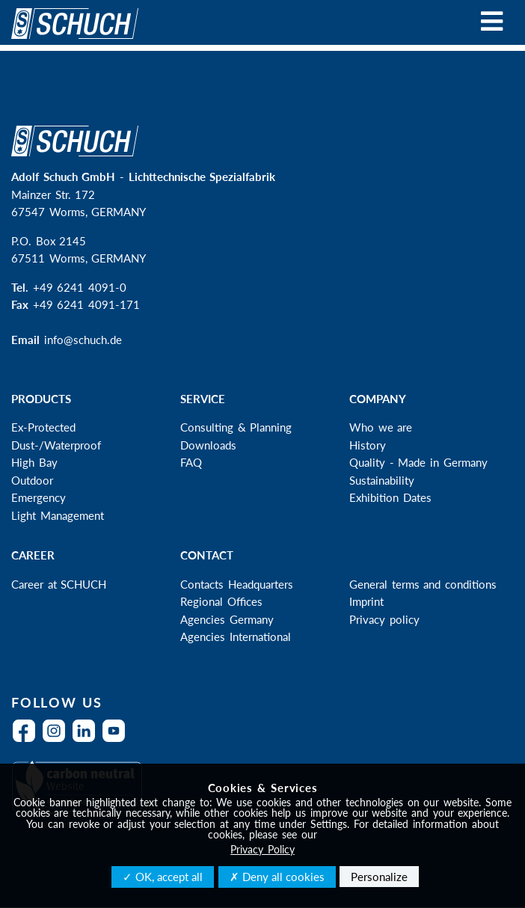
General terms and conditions (423, 584)
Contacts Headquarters (236, 584)
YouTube (117, 740)
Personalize (379, 876)
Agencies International (235, 636)
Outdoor (32, 480)
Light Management (57, 515)
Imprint (366, 601)
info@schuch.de (83, 339)
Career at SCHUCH (58, 584)
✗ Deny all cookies (277, 876)
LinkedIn (87, 740)
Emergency (38, 497)
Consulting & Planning (236, 427)
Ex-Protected (43, 427)
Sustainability (381, 480)
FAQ (191, 462)
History (367, 445)
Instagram (58, 740)
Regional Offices (221, 601)
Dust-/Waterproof (56, 445)
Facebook (28, 740)
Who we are (380, 427)
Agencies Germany (227, 619)
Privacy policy (384, 619)
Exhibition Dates (390, 497)
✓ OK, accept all (163, 876)
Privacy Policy (262, 849)
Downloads (208, 445)
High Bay (34, 462)
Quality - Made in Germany (418, 462)
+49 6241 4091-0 (79, 287)
